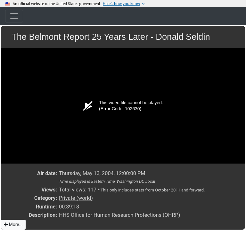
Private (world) (76, 198)
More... (13, 224)
